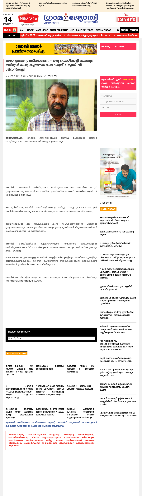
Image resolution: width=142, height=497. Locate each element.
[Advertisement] (51, 165)
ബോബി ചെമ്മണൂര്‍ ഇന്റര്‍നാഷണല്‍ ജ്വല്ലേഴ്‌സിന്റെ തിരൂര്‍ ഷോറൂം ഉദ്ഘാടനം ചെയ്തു (118, 401)
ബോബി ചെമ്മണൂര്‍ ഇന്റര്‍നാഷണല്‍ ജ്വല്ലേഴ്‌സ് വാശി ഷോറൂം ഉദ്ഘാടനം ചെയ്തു (116, 387)
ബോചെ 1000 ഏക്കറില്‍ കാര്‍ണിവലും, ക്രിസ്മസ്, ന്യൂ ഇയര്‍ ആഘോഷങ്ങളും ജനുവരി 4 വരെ (116, 372)
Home (22, 30)
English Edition (129, 30)
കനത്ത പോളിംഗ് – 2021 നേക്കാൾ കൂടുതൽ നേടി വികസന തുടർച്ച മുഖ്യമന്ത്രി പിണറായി (18, 6)
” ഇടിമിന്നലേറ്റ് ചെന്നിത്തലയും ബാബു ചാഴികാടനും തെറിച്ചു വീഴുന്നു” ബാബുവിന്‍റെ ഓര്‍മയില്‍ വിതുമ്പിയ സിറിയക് (50, 390)
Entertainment (58, 30)
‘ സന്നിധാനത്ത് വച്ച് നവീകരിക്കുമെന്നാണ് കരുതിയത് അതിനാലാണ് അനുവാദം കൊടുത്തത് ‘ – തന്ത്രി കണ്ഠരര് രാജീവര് (118, 345)
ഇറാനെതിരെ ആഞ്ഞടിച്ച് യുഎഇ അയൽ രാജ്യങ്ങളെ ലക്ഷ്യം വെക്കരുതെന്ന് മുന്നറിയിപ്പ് (19, 413)
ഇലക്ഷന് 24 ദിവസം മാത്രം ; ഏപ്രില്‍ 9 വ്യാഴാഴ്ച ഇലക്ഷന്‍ (80, 388)
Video (90, 30)
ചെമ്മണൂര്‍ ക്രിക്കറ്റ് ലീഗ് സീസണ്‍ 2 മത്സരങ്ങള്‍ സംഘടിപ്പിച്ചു (85, 4)
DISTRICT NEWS (103, 30)
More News (41, 30)
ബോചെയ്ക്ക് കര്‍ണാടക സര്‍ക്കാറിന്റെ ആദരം (53, 4)
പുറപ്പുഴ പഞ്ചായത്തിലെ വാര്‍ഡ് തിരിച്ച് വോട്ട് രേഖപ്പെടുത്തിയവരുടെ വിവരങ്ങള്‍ (118, 414)
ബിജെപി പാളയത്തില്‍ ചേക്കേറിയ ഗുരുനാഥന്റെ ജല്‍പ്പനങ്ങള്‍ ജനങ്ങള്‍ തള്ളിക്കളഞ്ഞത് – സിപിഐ (80, 413)
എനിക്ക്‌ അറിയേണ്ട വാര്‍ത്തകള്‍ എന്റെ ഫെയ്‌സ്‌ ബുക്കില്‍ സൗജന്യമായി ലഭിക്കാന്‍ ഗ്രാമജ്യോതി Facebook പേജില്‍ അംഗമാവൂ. (51, 424)
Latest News (108, 209)
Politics (80, 30)
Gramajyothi (106, 203)
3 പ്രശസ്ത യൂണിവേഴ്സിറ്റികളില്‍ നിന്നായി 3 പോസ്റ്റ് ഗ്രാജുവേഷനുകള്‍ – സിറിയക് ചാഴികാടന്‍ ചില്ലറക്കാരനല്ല (120, 6)
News (30, 30)
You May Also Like (16, 353)
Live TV (7, 30)
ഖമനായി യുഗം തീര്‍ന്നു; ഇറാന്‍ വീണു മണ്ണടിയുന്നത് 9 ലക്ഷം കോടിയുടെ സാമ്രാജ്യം (50, 412)
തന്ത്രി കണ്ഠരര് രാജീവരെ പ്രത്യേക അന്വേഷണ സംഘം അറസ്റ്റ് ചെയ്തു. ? (117, 360)
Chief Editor (51, 76)
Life (71, 30)
